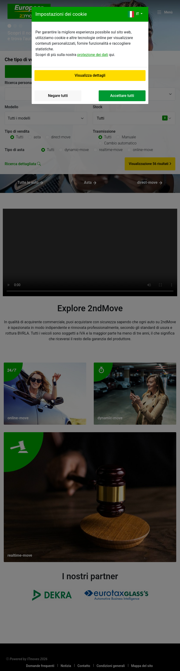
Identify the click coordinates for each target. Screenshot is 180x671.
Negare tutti (58, 95)
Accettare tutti (122, 95)
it (134, 14)
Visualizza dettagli (90, 75)
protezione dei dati (92, 54)
